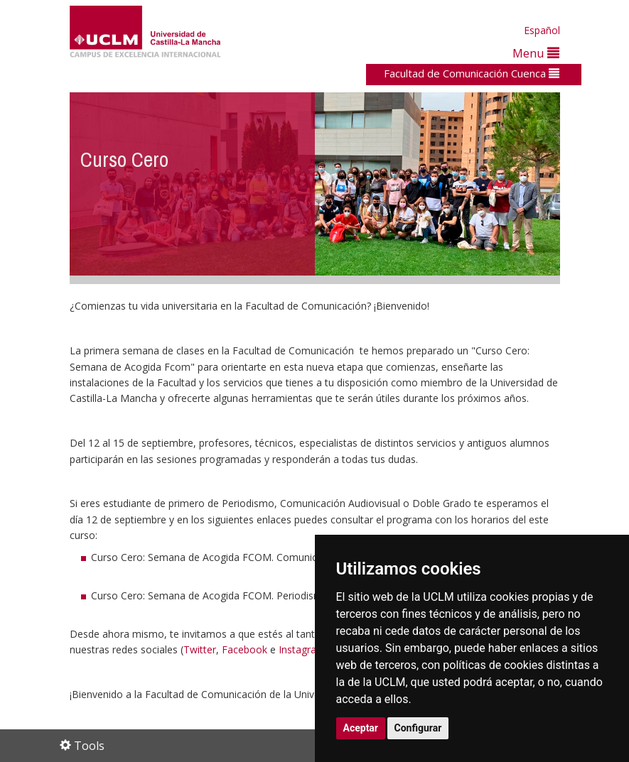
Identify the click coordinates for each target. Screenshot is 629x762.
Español (542, 30)
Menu (535, 53)
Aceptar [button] (361, 728)
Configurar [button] (418, 728)
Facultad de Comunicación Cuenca (471, 73)
